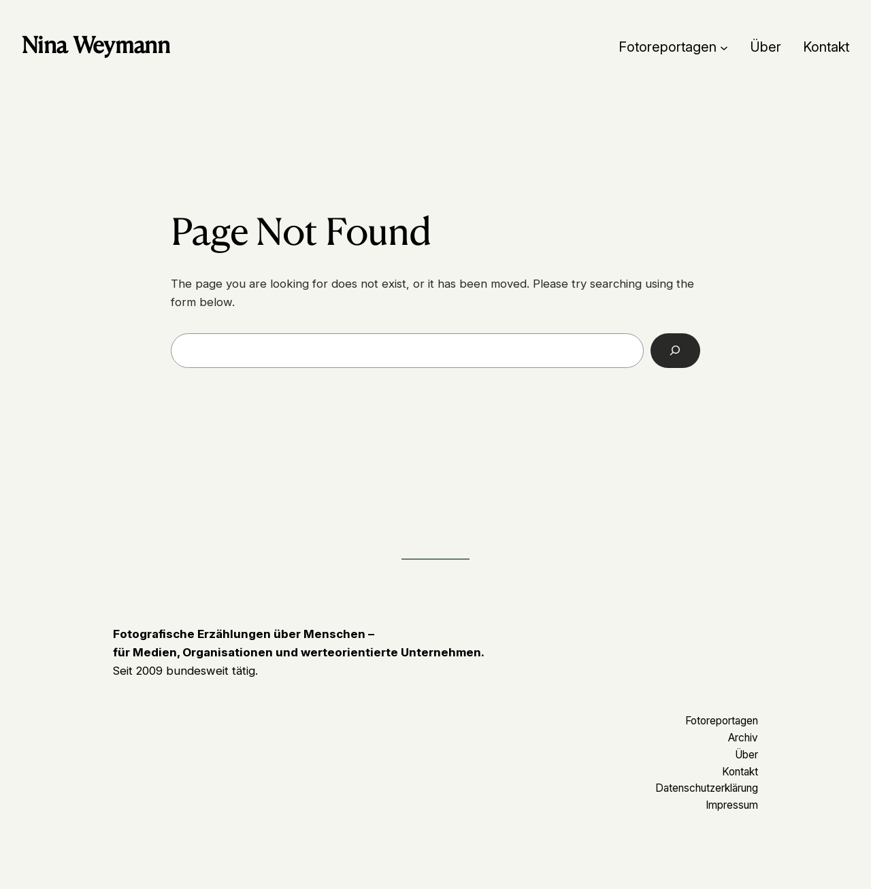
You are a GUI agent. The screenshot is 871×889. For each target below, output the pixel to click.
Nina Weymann (95, 45)
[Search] (675, 350)
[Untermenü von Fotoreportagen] (724, 47)
